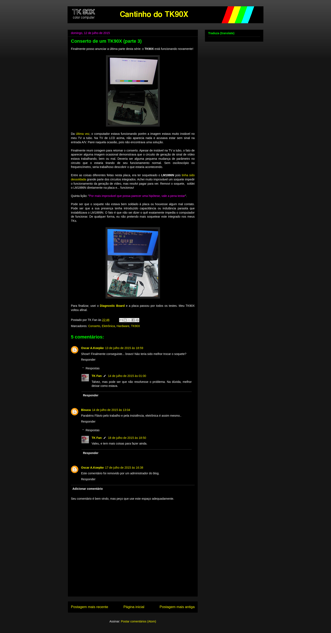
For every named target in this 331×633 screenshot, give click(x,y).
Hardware (123, 326)
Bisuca (86, 410)
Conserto (94, 326)
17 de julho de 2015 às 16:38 (124, 467)
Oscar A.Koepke (92, 348)
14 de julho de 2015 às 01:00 (127, 376)
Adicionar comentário (87, 488)
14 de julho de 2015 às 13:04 (111, 410)
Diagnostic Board (112, 305)
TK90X (135, 326)
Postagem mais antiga (177, 607)
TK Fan (97, 376)
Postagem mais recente (89, 607)
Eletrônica (108, 326)
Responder (88, 359)
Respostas (92, 368)
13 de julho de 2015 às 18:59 (124, 348)
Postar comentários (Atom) (138, 621)
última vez (83, 133)
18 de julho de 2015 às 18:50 (127, 437)
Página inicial (133, 607)
